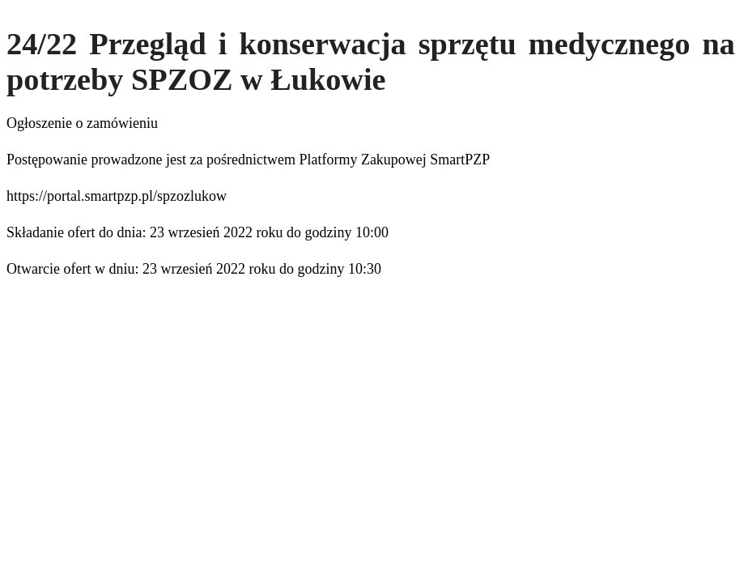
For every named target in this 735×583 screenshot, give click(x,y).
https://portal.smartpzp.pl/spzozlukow (116, 196)
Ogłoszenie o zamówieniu (82, 123)
